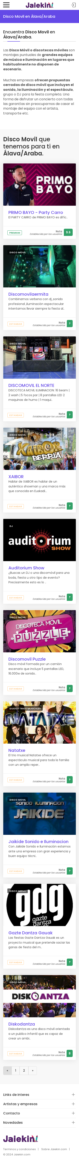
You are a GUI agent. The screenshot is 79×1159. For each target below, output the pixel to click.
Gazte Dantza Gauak (30, 933)
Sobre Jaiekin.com (54, 1149)
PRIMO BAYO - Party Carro (35, 212)
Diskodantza (21, 1024)
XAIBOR (16, 477)
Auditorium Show (26, 568)
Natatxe (16, 750)
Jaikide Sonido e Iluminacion (38, 842)
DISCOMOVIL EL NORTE (31, 385)
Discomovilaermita (28, 294)
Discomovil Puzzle (27, 659)
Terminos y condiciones (19, 1149)
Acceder (73, 5)
